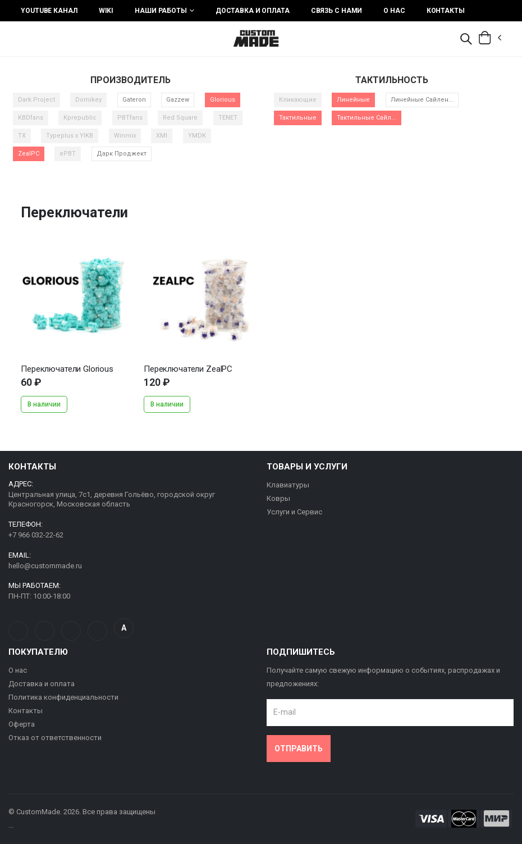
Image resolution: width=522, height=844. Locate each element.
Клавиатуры (288, 485)
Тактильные (298, 117)
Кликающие (298, 99)
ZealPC (28, 153)
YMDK (197, 135)
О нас (394, 11)
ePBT (67, 153)
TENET (227, 117)
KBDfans (30, 117)
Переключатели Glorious (67, 369)
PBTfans (130, 117)
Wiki (106, 11)
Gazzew (177, 99)
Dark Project (36, 99)
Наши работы (161, 11)
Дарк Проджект (121, 153)
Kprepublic (80, 117)
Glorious (222, 99)
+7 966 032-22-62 (35, 535)
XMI (161, 135)
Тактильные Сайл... (366, 117)
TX (22, 135)
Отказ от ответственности (55, 737)
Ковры (278, 498)
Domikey (88, 99)
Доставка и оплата (253, 11)
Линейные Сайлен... (422, 99)
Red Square (180, 117)
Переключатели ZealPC (188, 369)
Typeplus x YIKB (69, 135)
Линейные (353, 99)
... (76, 298)
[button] (465, 39)
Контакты (446, 11)
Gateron (134, 99)
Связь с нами (337, 11)
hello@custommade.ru (45, 566)
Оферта (21, 724)
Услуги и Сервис (294, 512)
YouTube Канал (49, 11)
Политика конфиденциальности (63, 697)
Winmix (125, 135)
